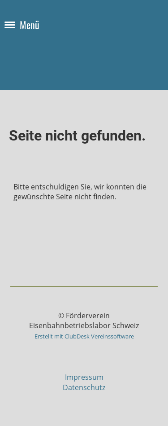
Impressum (84, 377)
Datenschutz (84, 387)
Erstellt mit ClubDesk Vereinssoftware (84, 336)
